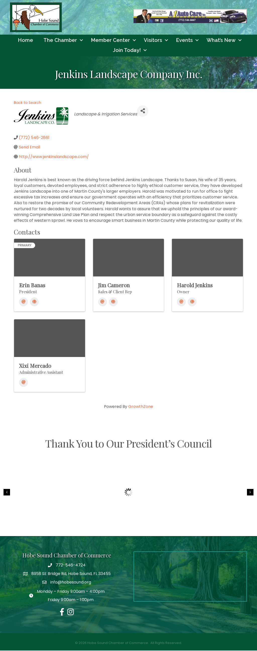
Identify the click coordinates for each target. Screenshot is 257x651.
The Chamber (60, 41)
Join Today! (127, 51)
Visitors (153, 41)
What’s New (221, 41)
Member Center (110, 41)
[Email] (23, 302)
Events (184, 41)
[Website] (34, 302)
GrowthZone (140, 407)
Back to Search (27, 103)
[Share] (142, 111)
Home (25, 41)
